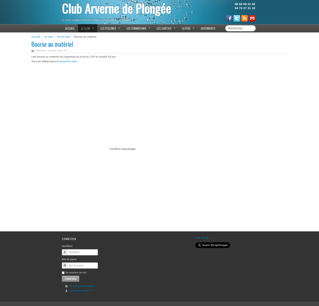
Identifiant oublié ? (78, 290)
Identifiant (67, 246)
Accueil (35, 36)
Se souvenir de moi (74, 272)
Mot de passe (69, 259)
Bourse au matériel (52, 44)
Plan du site (202, 237)
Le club (48, 36)
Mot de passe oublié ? (80, 286)
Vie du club (63, 36)
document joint (68, 61)
